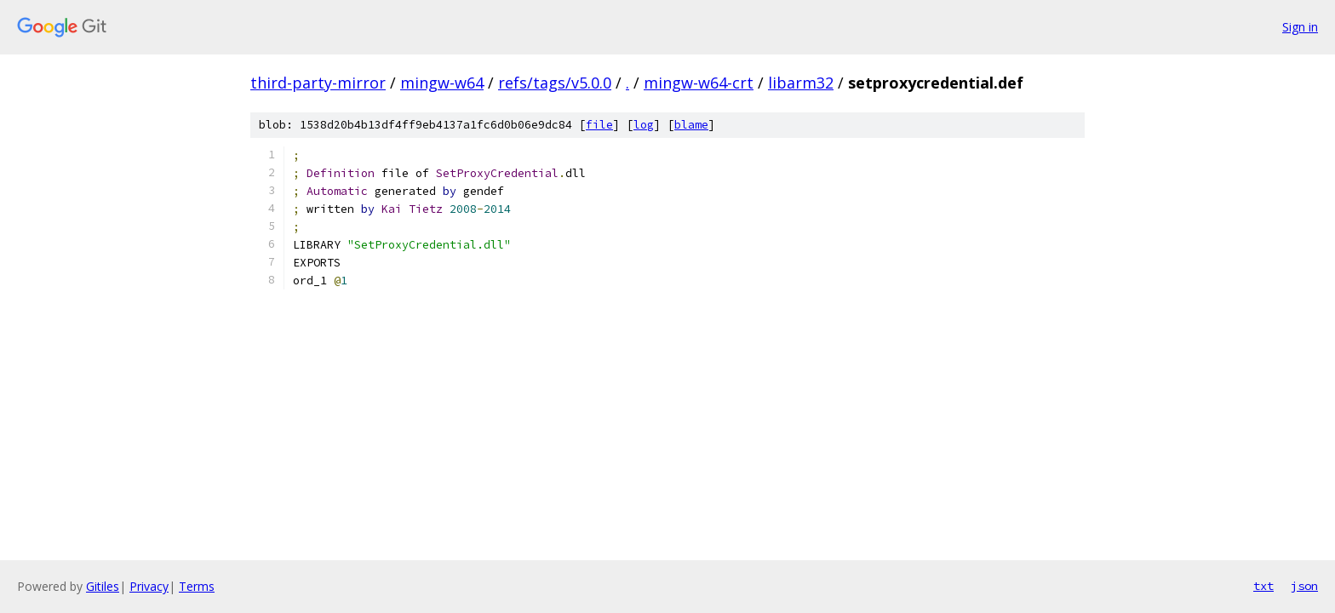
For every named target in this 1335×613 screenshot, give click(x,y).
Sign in (1300, 27)
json (1304, 585)
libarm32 (801, 82)
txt (1263, 585)
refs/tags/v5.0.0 (554, 82)
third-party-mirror (318, 82)
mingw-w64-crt (698, 82)
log (643, 124)
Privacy (149, 586)
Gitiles (102, 586)
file (599, 124)
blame (691, 124)
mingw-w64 (442, 82)
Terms (197, 586)
